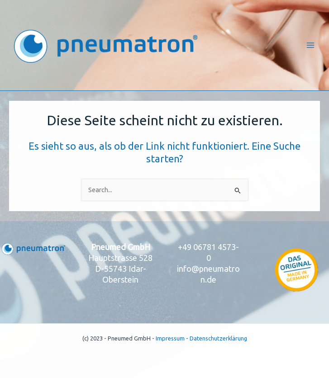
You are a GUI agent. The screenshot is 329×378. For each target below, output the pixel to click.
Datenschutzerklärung (218, 338)
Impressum (170, 338)
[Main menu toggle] (310, 45)
